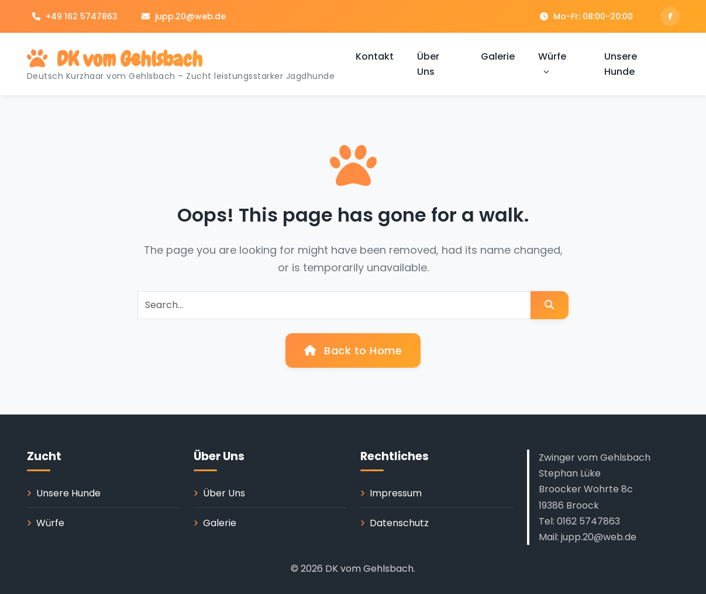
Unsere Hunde (620, 64)
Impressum (396, 493)
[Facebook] (670, 16)
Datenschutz (399, 523)
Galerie (498, 56)
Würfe (552, 64)
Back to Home (353, 350)
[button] (546, 72)
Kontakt (375, 56)
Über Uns (428, 64)
